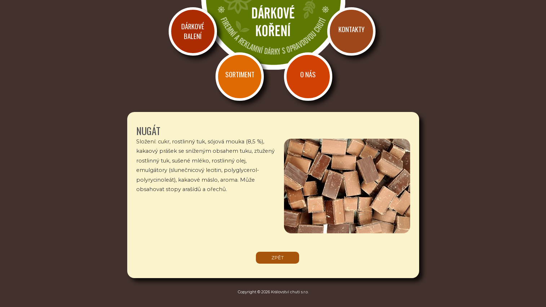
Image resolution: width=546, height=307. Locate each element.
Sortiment (239, 74)
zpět (277, 257)
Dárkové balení (192, 31)
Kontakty (351, 29)
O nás (308, 74)
